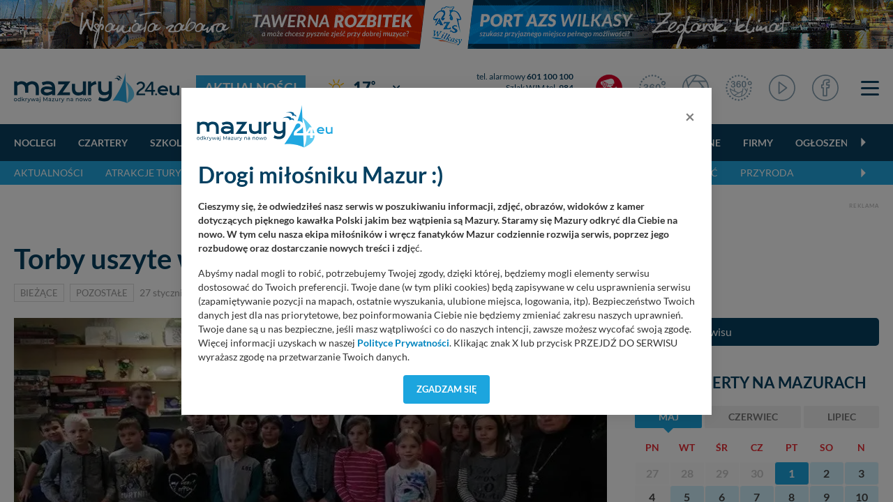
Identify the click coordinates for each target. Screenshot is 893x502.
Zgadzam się (447, 389)
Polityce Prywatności (403, 343)
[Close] (690, 116)
